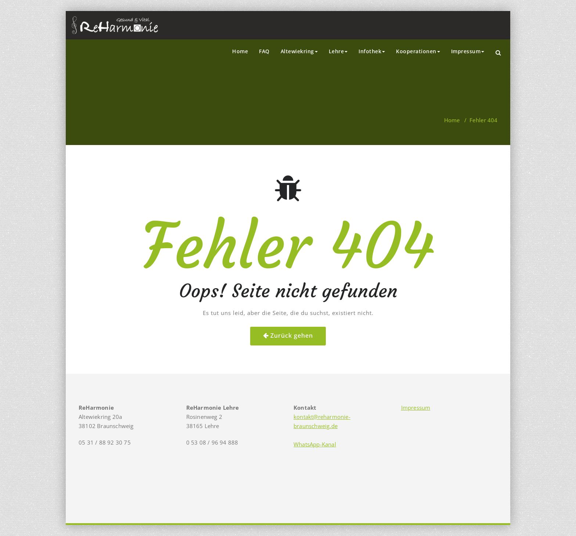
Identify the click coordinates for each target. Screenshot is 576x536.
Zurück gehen (291, 336)
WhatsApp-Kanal (315, 444)
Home (240, 51)
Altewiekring (299, 51)
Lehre (338, 51)
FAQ (264, 51)
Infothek (372, 51)
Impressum (468, 51)
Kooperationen (418, 51)
